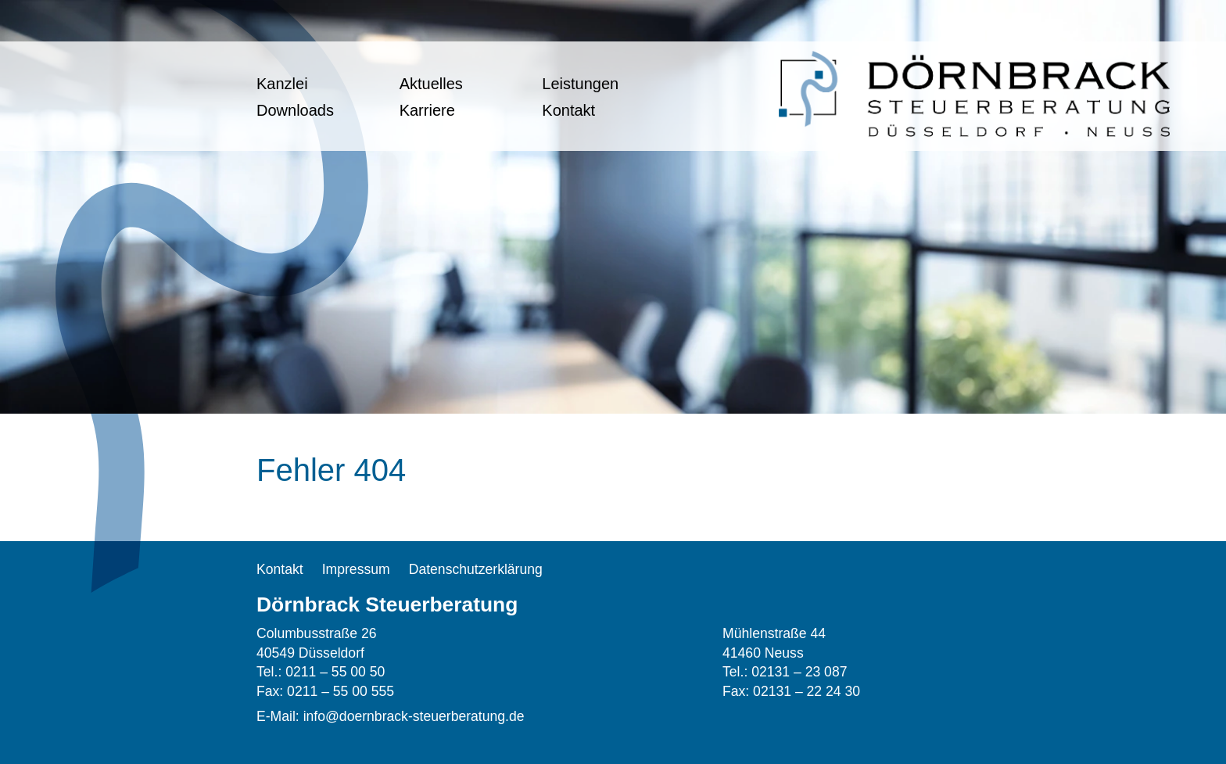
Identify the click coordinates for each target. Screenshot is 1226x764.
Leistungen (580, 83)
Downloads (295, 110)
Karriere (427, 110)
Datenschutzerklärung (476, 569)
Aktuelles (431, 83)
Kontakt (568, 110)
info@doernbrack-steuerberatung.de (414, 716)
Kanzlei (282, 83)
